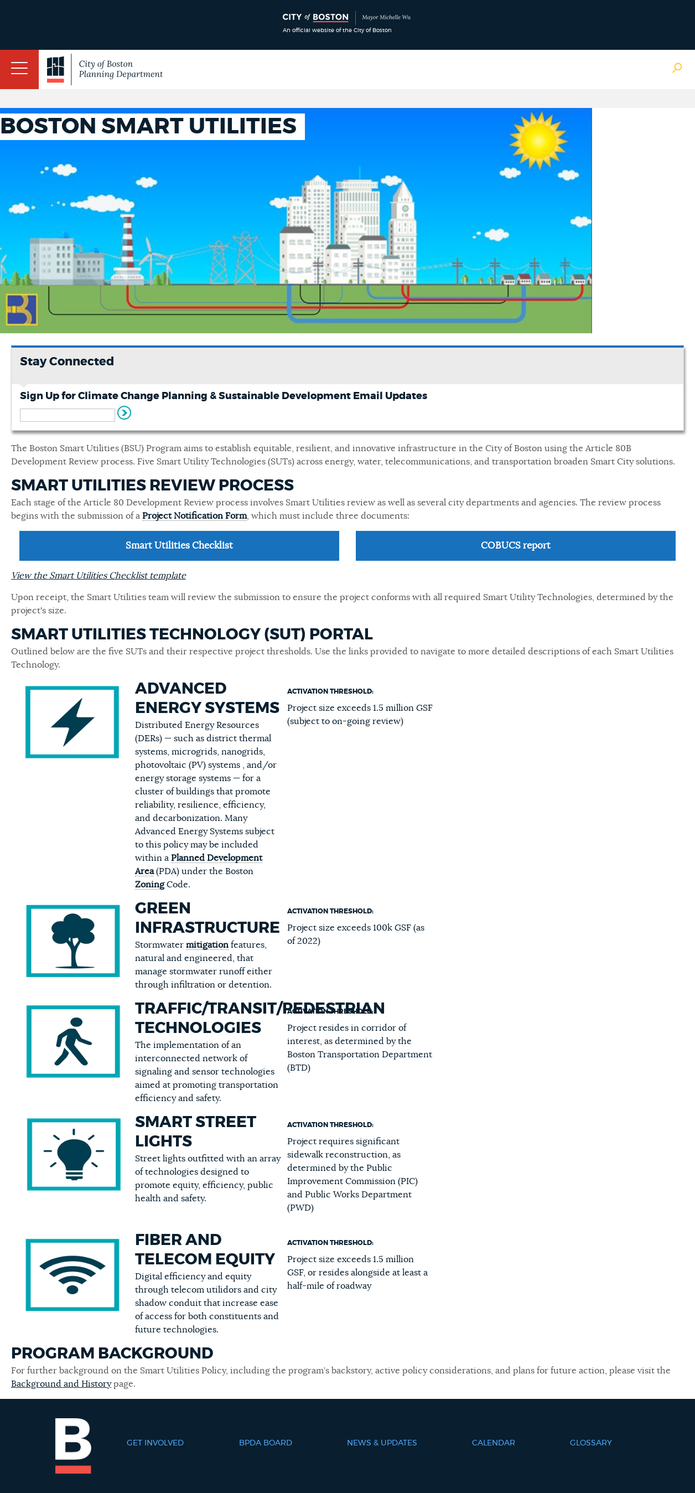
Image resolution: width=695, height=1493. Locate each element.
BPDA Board (265, 1443)
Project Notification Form (194, 516)
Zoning (149, 884)
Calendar (493, 1443)
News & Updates (382, 1443)
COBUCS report (516, 545)
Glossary (591, 1443)
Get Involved (155, 1443)
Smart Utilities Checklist (179, 545)
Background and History (61, 1384)
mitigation (207, 945)
